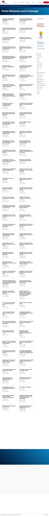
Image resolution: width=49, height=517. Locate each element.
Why (15, 2)
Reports (33, 2)
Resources (39, 2)
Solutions (27, 2)
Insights (46, 2)
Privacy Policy (46, 514)
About (18, 2)
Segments (22, 2)
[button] (28, 2)
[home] (4, 2)
